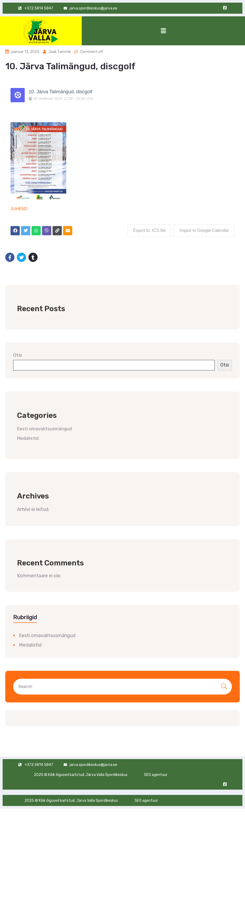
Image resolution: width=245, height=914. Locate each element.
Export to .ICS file (149, 230)
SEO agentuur (155, 775)
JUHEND (19, 209)
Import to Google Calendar (204, 230)
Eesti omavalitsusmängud (44, 428)
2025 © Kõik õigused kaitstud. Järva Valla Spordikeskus (80, 775)
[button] (163, 31)
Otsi (17, 355)
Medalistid (28, 438)
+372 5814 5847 (38, 765)
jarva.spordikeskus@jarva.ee (93, 765)
